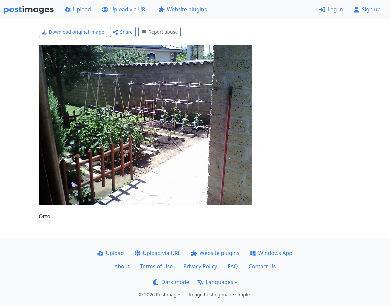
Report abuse (159, 32)
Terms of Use (156, 266)
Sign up (367, 9)
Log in (331, 9)
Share (123, 32)
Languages (215, 282)
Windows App (271, 253)
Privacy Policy (200, 266)
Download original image (73, 32)
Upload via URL (125, 9)
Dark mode (171, 282)
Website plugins (183, 9)
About (121, 266)
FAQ (233, 266)
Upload (78, 9)
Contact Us (262, 266)
